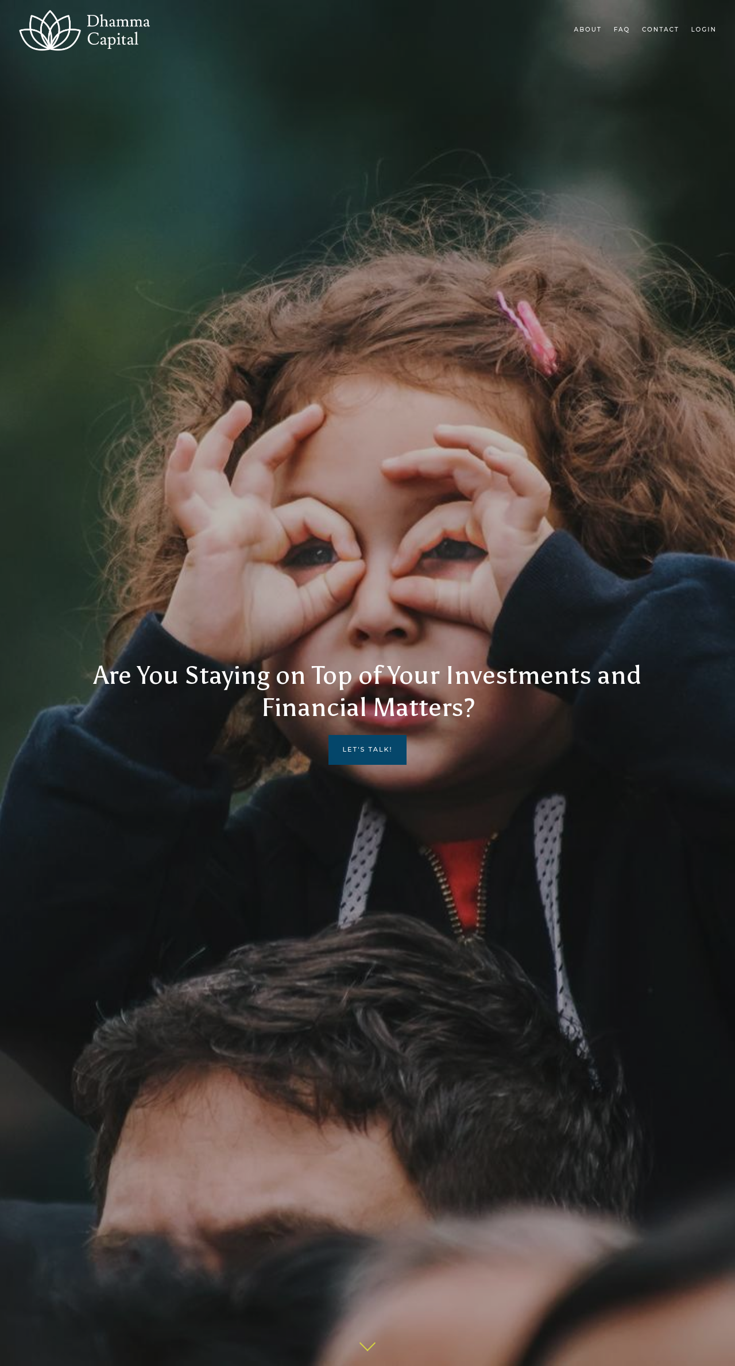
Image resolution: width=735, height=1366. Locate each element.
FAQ (622, 29)
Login (704, 29)
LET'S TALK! (367, 749)
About (588, 29)
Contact (660, 29)
